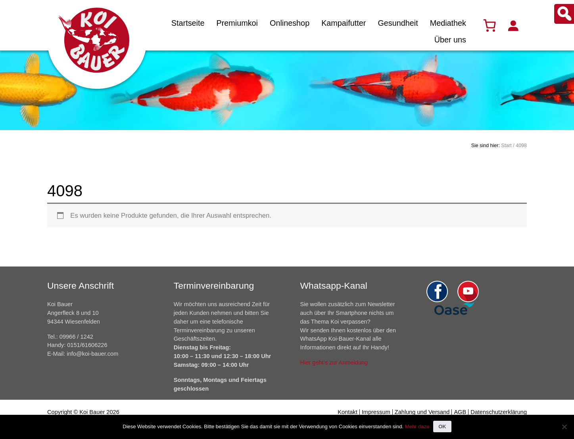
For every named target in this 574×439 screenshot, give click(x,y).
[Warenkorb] (489, 25)
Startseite (188, 23)
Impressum (376, 412)
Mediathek (448, 23)
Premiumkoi (237, 23)
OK (442, 426)
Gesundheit (398, 23)
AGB (460, 412)
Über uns (450, 39)
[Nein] (564, 427)
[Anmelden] (513, 25)
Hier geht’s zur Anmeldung (334, 362)
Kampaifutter (343, 23)
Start (506, 145)
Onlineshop (289, 23)
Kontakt (347, 412)
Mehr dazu (417, 426)
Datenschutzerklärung (498, 412)
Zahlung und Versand (422, 412)
